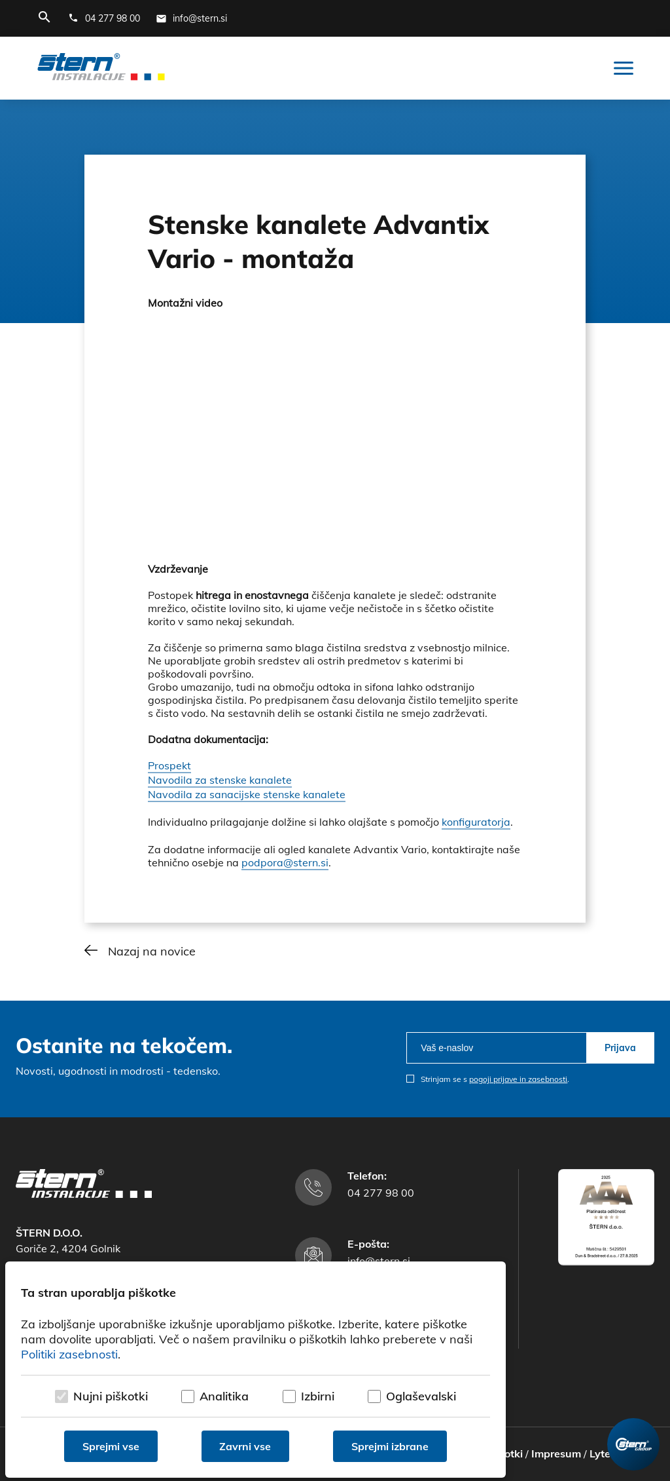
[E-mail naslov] (191, 18)
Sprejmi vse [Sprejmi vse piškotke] (110, 1446)
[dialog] (255, 1369)
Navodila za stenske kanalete (220, 779)
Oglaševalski (421, 1396)
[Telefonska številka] (104, 18)
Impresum (556, 1453)
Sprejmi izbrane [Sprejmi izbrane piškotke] (390, 1446)
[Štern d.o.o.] (101, 68)
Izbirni (317, 1396)
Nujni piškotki (110, 1396)
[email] (496, 1048)
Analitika (224, 1396)
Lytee (603, 1453)
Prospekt (169, 765)
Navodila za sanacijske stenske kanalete (246, 794)
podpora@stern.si (284, 862)
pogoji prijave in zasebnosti (518, 1079)
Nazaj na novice (152, 951)
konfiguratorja (476, 821)
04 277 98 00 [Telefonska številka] (380, 1192)
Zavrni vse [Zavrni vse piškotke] (246, 1446)
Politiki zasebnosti (69, 1354)
